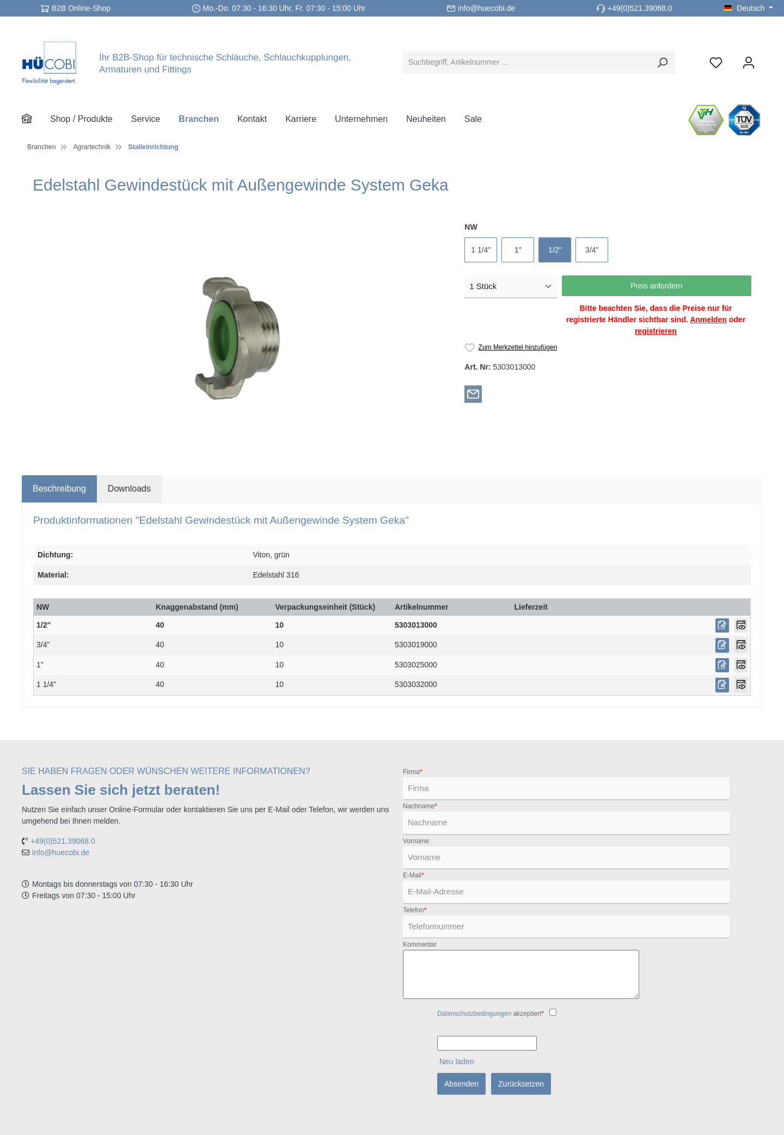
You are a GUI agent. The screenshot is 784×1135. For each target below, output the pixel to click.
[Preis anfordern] (722, 625)
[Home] (36, 119)
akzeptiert (490, 1013)
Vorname (416, 841)
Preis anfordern (656, 285)
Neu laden (456, 1061)
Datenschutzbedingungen (474, 1013)
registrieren (656, 331)
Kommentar (420, 944)
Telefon (414, 910)
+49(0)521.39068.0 (640, 8)
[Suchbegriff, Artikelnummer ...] (526, 62)
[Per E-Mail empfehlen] (473, 393)
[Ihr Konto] (748, 62)
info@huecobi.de (486, 8)
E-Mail (413, 875)
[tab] (59, 488)
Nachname (420, 806)
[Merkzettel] (716, 62)
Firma (412, 772)
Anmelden (708, 319)
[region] (238, 339)
